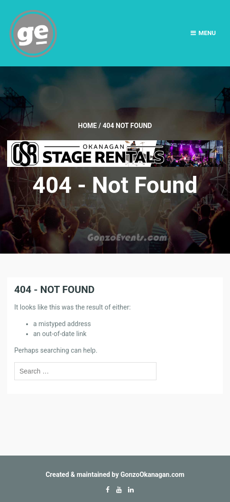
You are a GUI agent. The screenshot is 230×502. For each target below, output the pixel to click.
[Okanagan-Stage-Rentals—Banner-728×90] (115, 153)
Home (87, 125)
